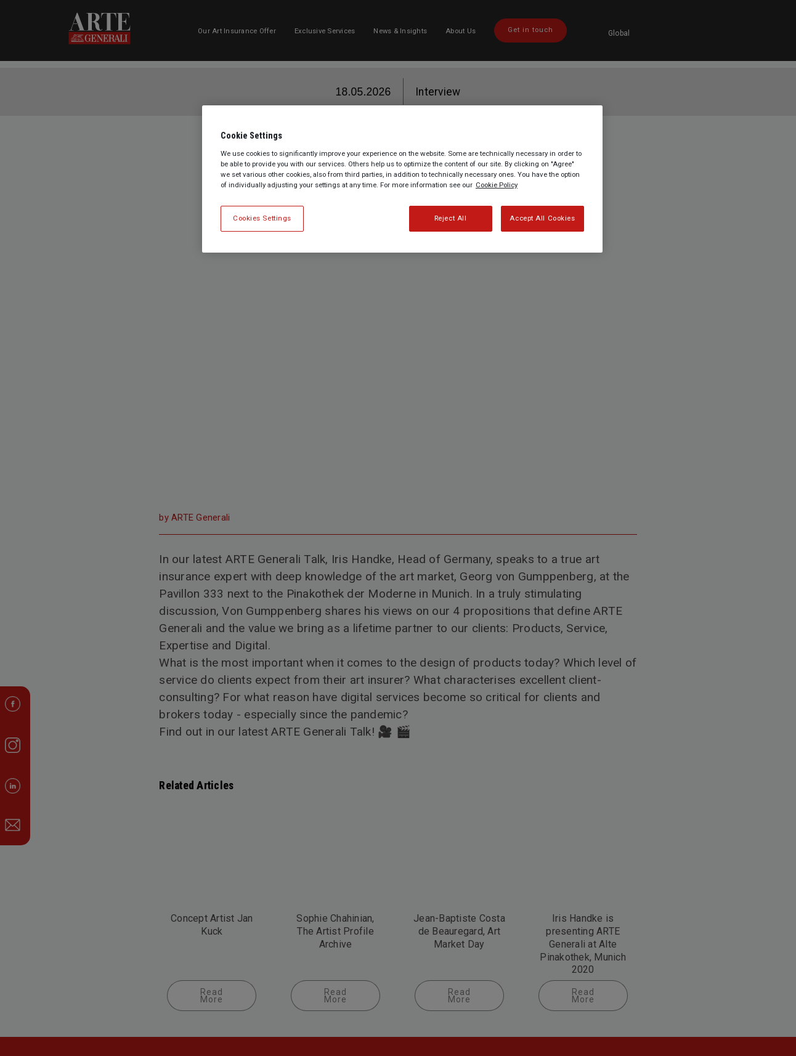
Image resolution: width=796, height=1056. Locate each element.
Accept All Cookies (542, 218)
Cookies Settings (262, 218)
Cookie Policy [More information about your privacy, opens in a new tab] (497, 185)
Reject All (450, 218)
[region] (402, 179)
